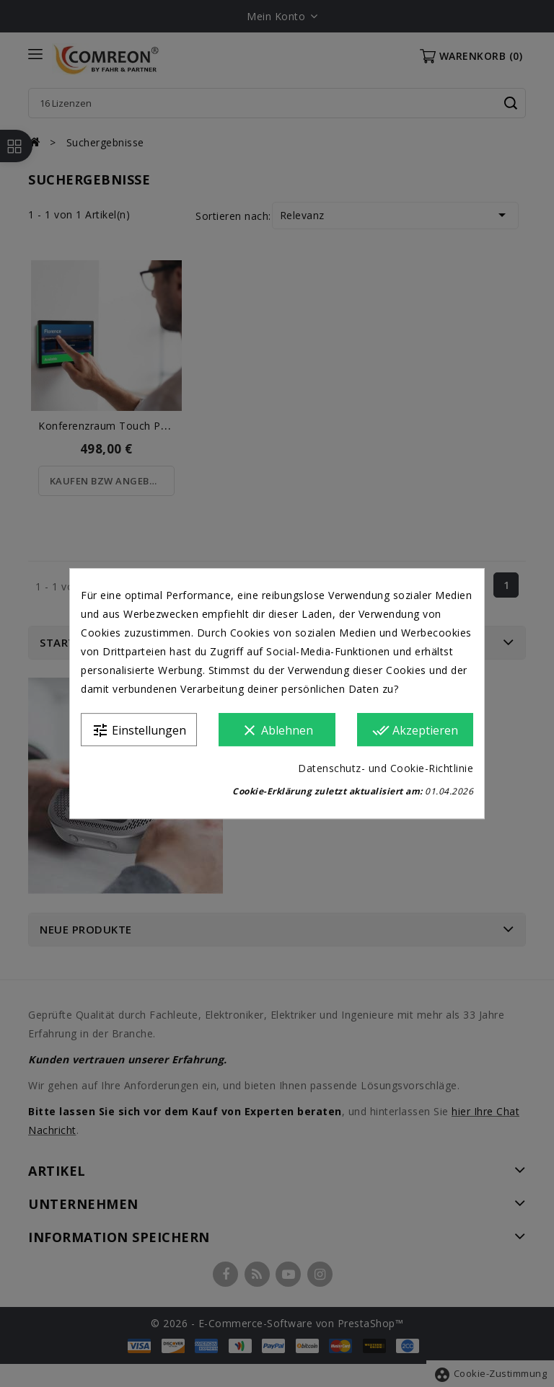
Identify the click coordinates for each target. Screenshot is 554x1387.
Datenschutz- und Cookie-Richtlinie (385, 768)
